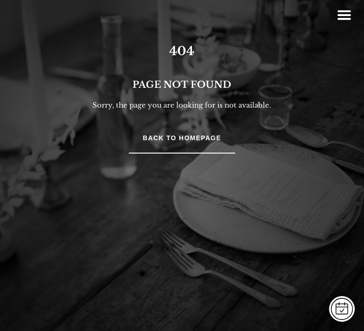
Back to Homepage (182, 138)
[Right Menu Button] (344, 15)
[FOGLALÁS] (342, 309)
